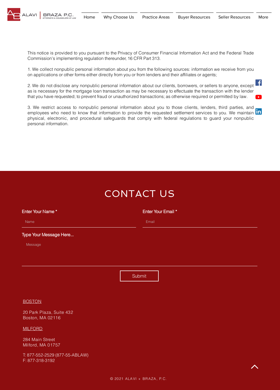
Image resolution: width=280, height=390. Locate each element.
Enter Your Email (158, 211)
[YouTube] (258, 97)
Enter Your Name (38, 211)
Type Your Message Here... (48, 234)
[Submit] (139, 276)
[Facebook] (258, 82)
